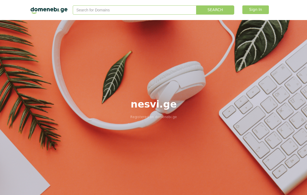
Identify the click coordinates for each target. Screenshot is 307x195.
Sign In (255, 10)
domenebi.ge (166, 117)
